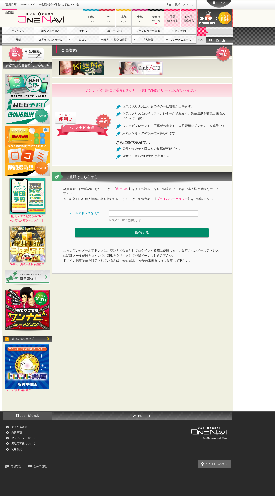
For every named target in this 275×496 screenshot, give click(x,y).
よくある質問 (19, 427)
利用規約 (122, 189)
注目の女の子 (180, 30)
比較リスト (184, 4)
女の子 (201, 40)
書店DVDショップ (23, 338)
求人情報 (148, 39)
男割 (18, 39)
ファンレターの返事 (148, 30)
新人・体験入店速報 (115, 39)
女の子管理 (40, 466)
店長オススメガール (50, 39)
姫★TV (83, 30)
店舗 (201, 31)
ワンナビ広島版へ (216, 464)
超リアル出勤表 (50, 30)
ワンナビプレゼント (225, 18)
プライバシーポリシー (172, 199)
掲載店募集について (23, 443)
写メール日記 (115, 30)
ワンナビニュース (180, 39)
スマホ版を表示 (29, 415)
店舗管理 (16, 466)
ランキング (18, 30)
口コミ (83, 39)
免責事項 (16, 432)
